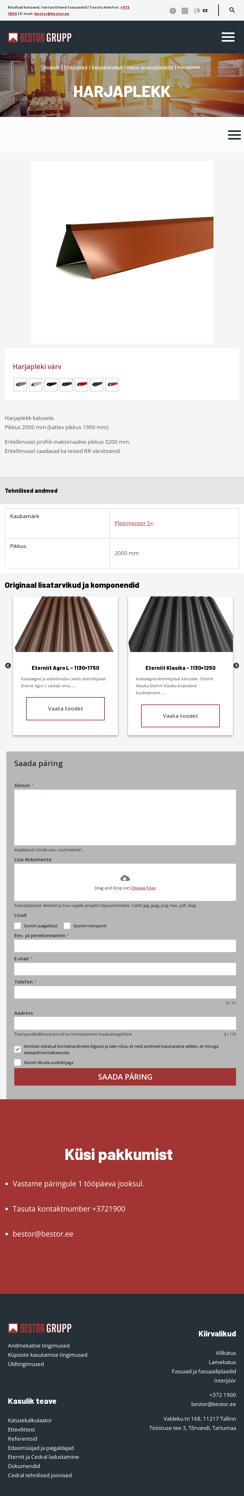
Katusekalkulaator (30, 1420)
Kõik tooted (75, 67)
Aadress (23, 1013)
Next (236, 666)
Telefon (25, 981)
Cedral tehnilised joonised (40, 1475)
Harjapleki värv (37, 366)
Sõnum (24, 785)
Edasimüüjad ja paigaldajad (41, 1447)
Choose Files (143, 888)
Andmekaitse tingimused (39, 1345)
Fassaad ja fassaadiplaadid (204, 1371)
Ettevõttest (21, 1429)
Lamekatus (222, 1362)
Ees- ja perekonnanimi (41, 935)
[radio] (20, 384)
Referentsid (22, 1438)
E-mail (23, 958)
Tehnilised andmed (31, 490)
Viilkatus (226, 1352)
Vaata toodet (65, 708)
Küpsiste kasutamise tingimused (47, 1354)
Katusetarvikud (107, 67)
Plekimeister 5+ (134, 523)
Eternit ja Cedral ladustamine (43, 1456)
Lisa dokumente (32, 859)
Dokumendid (24, 1466)
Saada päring (125, 1076)
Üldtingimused (26, 1364)
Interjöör (225, 1380)
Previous (8, 666)
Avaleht (52, 67)
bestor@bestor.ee (51, 13)
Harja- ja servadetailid (150, 67)
